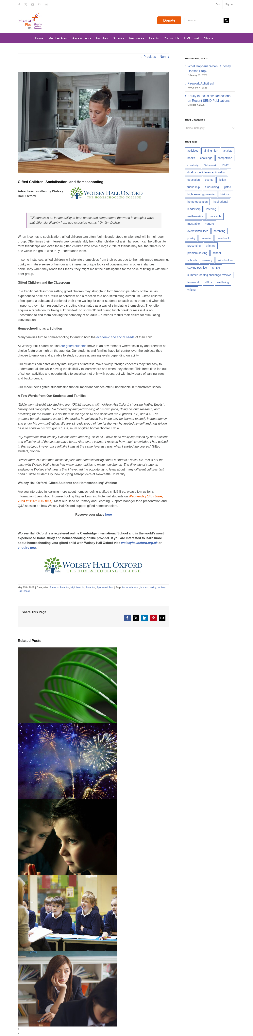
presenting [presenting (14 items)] (194, 245)
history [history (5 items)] (224, 194)
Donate (169, 20)
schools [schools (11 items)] (192, 260)
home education (130, 587)
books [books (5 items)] (191, 158)
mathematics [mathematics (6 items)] (195, 216)
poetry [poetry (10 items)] (191, 238)
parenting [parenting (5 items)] (219, 231)
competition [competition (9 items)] (225, 158)
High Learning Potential (83, 587)
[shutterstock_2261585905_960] (93, 122)
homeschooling (149, 587)
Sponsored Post (104, 587)
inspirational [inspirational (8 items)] (220, 201)
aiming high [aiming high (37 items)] (211, 150)
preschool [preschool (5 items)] (222, 238)
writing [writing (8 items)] (191, 289)
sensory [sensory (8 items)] (207, 260)
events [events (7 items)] (209, 179)
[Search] (226, 20)
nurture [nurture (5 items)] (209, 223)
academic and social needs (115, 337)
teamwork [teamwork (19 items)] (193, 282)
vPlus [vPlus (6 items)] (208, 282)
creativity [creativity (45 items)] (193, 165)
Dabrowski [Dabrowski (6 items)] (210, 165)
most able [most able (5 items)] (193, 223)
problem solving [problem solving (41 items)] (197, 253)
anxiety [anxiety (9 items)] (227, 150)
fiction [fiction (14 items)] (222, 179)
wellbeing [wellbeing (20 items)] (223, 282)
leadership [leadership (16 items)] (193, 209)
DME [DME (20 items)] (225, 165)
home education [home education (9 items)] (197, 201)
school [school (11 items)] (216, 253)
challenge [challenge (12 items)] (206, 158)
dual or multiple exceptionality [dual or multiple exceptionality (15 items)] (206, 172)
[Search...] (204, 20)
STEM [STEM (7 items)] (216, 267)
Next (163, 56)
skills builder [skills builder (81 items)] (225, 260)
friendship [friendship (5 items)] (193, 187)
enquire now (27, 547)
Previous (149, 56)
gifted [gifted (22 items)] (227, 187)
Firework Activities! (201, 83)
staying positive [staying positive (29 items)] (197, 267)
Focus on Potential (59, 587)
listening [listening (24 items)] (211, 209)
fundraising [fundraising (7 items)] (212, 187)
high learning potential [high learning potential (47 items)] (201, 194)
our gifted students (73, 346)
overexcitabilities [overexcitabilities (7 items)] (197, 231)
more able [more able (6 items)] (215, 216)
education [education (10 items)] (193, 179)
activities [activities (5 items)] (192, 150)
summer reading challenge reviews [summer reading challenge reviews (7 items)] (209, 275)
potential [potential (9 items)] (205, 238)
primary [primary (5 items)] (210, 245)
